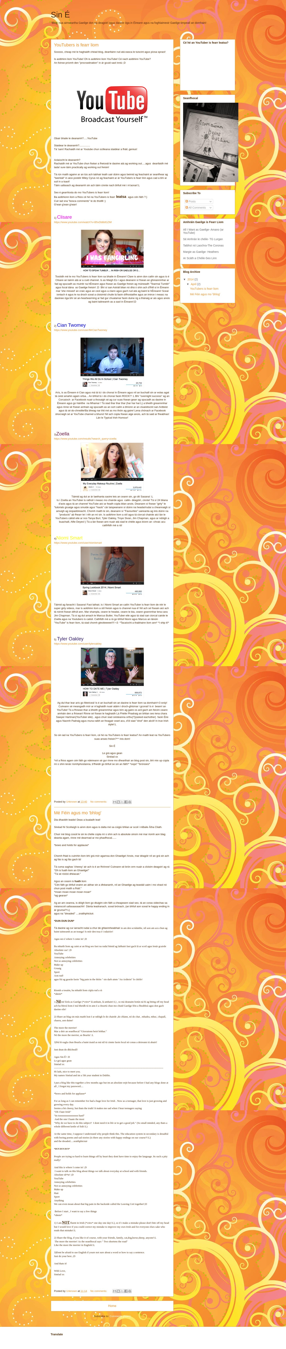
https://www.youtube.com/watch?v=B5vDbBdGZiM (83, 222)
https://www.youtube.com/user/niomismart (78, 542)
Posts (191, 201)
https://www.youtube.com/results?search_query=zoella (85, 438)
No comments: (99, 801)
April (194, 284)
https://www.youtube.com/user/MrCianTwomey (80, 330)
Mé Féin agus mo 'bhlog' (77, 812)
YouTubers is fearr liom (76, 44)
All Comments (196, 207)
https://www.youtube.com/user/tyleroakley (77, 643)
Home (112, 1306)
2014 (190, 279)
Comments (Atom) (120, 1316)
